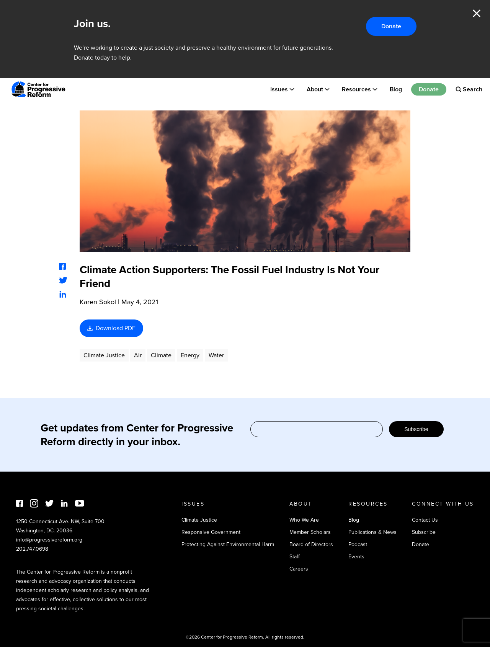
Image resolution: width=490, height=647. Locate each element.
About (315, 89)
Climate (161, 355)
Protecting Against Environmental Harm (227, 544)
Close (476, 13)
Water (216, 355)
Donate (391, 26)
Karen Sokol (98, 302)
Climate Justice (104, 355)
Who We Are (304, 520)
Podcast (357, 544)
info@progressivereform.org (49, 540)
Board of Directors (311, 544)
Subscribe (416, 429)
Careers (298, 569)
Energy (190, 355)
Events (356, 557)
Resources (356, 89)
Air (138, 355)
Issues (279, 89)
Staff (294, 557)
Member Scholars (310, 532)
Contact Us (425, 520)
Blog (396, 89)
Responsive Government (210, 532)
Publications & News (372, 532)
